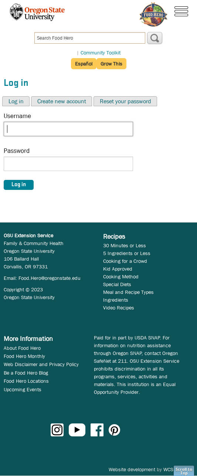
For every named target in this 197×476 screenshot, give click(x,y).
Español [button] (83, 63)
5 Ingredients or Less (126, 253)
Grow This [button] (111, 63)
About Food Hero (22, 348)
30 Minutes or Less (124, 245)
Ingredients (115, 299)
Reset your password (125, 101)
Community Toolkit (100, 52)
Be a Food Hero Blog (26, 372)
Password (17, 151)
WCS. (169, 469)
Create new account (61, 101)
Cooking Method (121, 276)
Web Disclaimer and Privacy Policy (41, 364)
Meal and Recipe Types (128, 292)
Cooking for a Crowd (125, 261)
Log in (16, 101)
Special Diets (117, 284)
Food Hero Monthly (24, 356)
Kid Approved (117, 268)
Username (17, 116)
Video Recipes (118, 307)
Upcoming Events (22, 389)
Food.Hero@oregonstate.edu (49, 278)
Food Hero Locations (26, 381)
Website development (132, 469)
